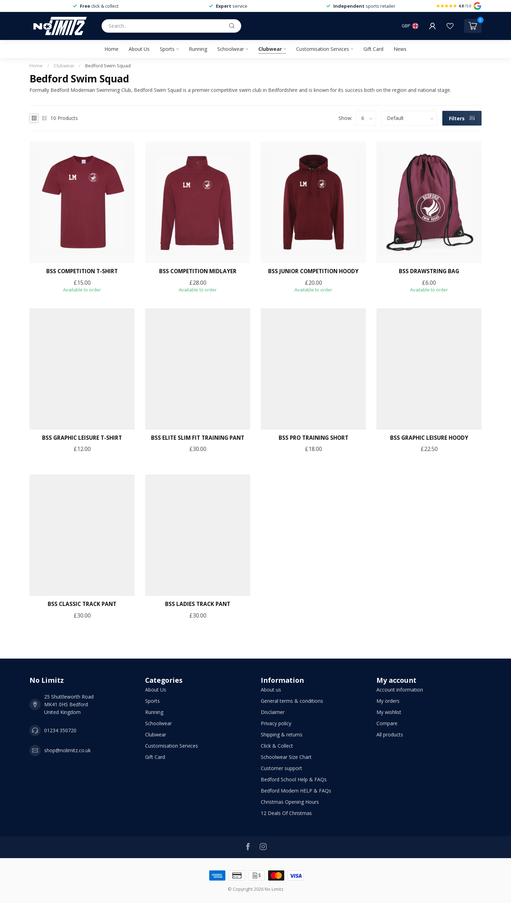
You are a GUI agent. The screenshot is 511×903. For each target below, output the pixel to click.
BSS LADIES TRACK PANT (197, 604)
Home (111, 49)
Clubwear (270, 49)
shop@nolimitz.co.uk (67, 750)
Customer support (281, 768)
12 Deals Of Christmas (286, 813)
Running (198, 49)
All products (389, 734)
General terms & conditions (292, 701)
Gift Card (373, 49)
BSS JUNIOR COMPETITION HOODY (313, 271)
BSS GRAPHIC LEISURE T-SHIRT (82, 438)
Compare (386, 723)
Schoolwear (230, 49)
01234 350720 (60, 730)
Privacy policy (276, 723)
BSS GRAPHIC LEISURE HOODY (429, 438)
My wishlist (388, 712)
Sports (167, 49)
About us (271, 689)
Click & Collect (277, 745)
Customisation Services (322, 49)
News (400, 49)
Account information (399, 689)
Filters (462, 118)
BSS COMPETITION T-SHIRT (82, 271)
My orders (388, 701)
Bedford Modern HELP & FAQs (296, 790)
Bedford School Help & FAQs (294, 779)
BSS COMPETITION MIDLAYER (198, 271)
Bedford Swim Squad (108, 65)
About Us (139, 49)
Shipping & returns (281, 734)
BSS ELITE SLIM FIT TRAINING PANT (197, 438)
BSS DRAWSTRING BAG (429, 271)
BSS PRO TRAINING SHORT (313, 438)
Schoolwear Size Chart (286, 757)
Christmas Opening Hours (290, 801)
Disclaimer (273, 712)
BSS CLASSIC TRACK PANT (82, 604)
